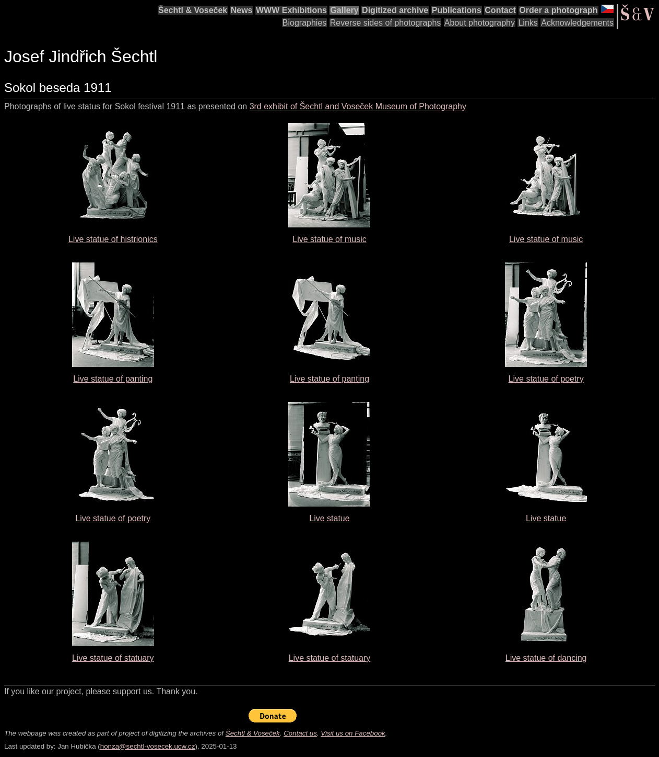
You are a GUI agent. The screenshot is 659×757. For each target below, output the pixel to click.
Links (527, 22)
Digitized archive (395, 10)
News (242, 10)
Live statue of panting (112, 378)
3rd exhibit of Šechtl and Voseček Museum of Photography (358, 106)
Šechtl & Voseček (192, 10)
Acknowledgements (577, 22)
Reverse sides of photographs (385, 22)
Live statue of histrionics (113, 239)
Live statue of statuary (113, 657)
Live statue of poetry (546, 378)
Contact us (300, 733)
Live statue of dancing (546, 657)
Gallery (344, 10)
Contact (500, 10)
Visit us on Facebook (353, 733)
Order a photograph (558, 10)
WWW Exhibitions (291, 10)
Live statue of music (329, 239)
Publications (456, 10)
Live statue (329, 518)
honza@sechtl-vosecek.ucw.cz (147, 746)
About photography (479, 22)
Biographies (305, 22)
